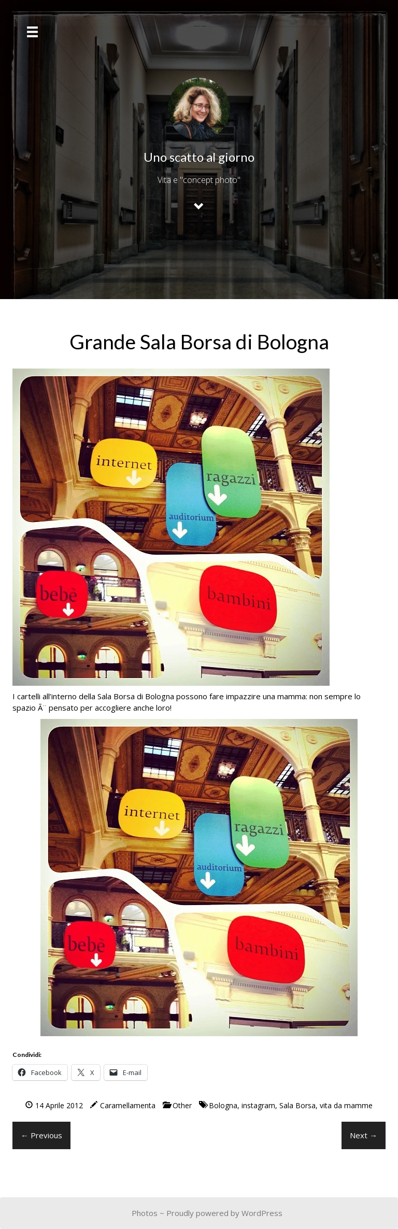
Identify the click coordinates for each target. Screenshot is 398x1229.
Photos (145, 1213)
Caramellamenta (127, 1105)
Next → (363, 1135)
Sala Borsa (297, 1105)
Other (182, 1105)
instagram (258, 1105)
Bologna (223, 1105)
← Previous (41, 1135)
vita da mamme (346, 1105)
